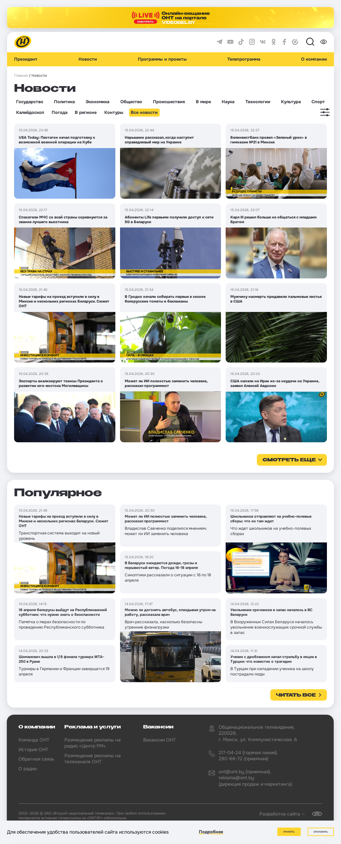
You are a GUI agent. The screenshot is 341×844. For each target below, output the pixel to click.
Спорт (318, 102)
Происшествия (169, 102)
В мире (203, 102)
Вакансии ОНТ (159, 740)
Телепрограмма (243, 59)
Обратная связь (36, 759)
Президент (26, 59)
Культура (291, 102)
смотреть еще (289, 460)
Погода (59, 112)
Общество (131, 102)
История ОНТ (33, 749)
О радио (27, 769)
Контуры (113, 112)
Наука (228, 102)
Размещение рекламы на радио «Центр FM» (92, 743)
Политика (64, 102)
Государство (29, 102)
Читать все (296, 695)
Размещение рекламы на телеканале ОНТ (92, 759)
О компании (314, 59)
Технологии (257, 102)
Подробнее (211, 832)
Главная (21, 75)
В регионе (86, 112)
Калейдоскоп (30, 112)
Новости (87, 59)
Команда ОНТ (33, 740)
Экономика (97, 102)
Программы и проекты (162, 59)
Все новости (144, 112)
